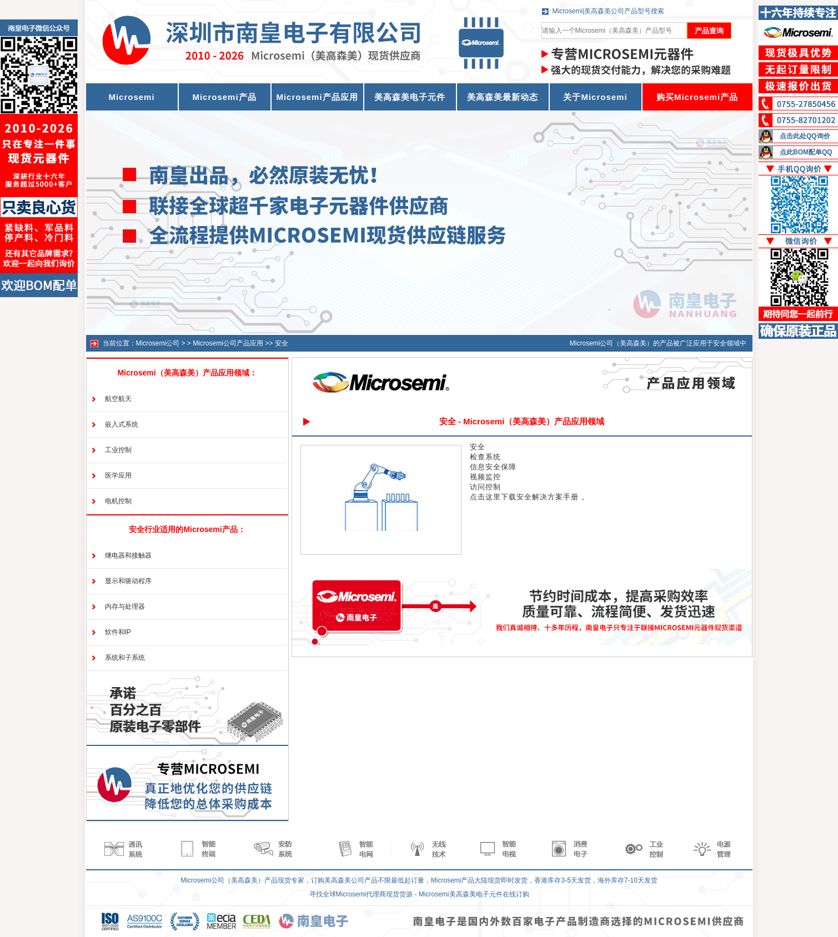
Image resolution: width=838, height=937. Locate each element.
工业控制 (118, 450)
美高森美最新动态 (502, 97)
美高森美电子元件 (409, 97)
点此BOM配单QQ (806, 152)
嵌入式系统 (121, 424)
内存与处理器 (125, 606)
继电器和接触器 (128, 555)
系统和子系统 (125, 658)
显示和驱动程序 (128, 581)
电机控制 (118, 501)
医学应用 (118, 475)
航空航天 (118, 399)
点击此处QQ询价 (805, 136)
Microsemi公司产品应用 (228, 343)
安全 (281, 343)
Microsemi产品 (224, 97)
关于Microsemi (595, 97)
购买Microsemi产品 (697, 97)
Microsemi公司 (158, 343)
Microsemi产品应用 (317, 97)
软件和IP (118, 632)
